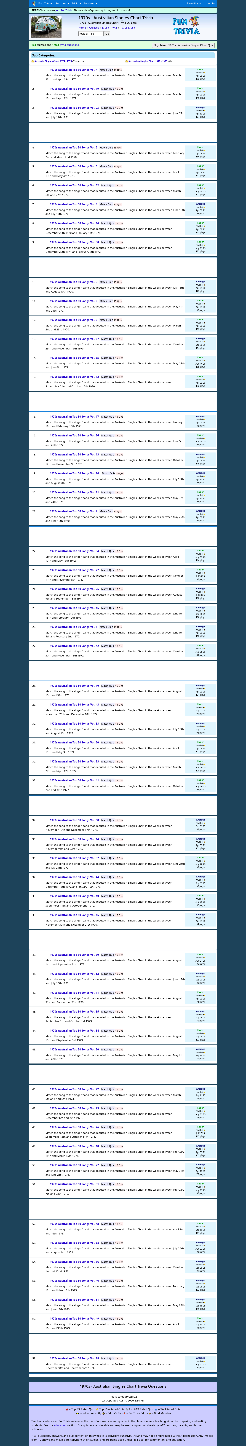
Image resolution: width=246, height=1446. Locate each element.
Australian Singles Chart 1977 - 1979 (147, 61)
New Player (194, 3)
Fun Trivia (41, 3)
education (60, 1425)
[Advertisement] (123, 132)
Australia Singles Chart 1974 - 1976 (53, 61)
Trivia (75, 3)
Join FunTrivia (64, 10)
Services (89, 3)
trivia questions (69, 45)
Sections (61, 3)
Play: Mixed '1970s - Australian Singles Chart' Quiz (183, 45)
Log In (211, 3)
